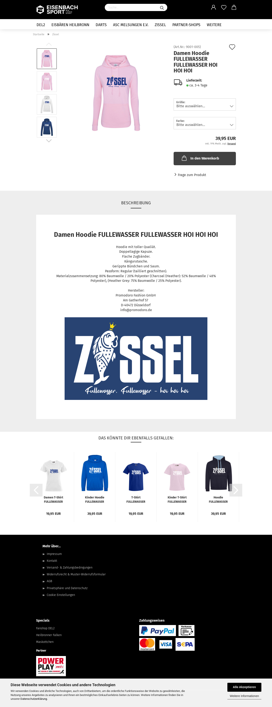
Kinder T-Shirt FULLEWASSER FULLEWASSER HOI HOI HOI (177, 499)
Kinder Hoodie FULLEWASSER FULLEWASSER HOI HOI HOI (94, 499)
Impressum (54, 554)
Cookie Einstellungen (61, 595)
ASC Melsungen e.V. (130, 25)
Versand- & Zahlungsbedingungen (69, 567)
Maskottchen (45, 642)
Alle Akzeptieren (244, 687)
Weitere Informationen (244, 696)
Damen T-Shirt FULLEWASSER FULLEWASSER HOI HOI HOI (53, 499)
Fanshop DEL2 (45, 628)
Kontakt (52, 561)
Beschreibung (136, 202)
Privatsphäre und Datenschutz (67, 588)
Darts (101, 25)
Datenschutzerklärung (33, 698)
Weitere (214, 25)
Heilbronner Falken (49, 635)
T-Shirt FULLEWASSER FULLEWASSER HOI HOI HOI (135, 499)
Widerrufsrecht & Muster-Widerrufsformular (76, 574)
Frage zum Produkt (192, 175)
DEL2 (41, 25)
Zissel (160, 25)
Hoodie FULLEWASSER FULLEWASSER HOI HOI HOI (218, 499)
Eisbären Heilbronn (70, 25)
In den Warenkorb (200, 158)
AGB (49, 581)
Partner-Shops (186, 25)
